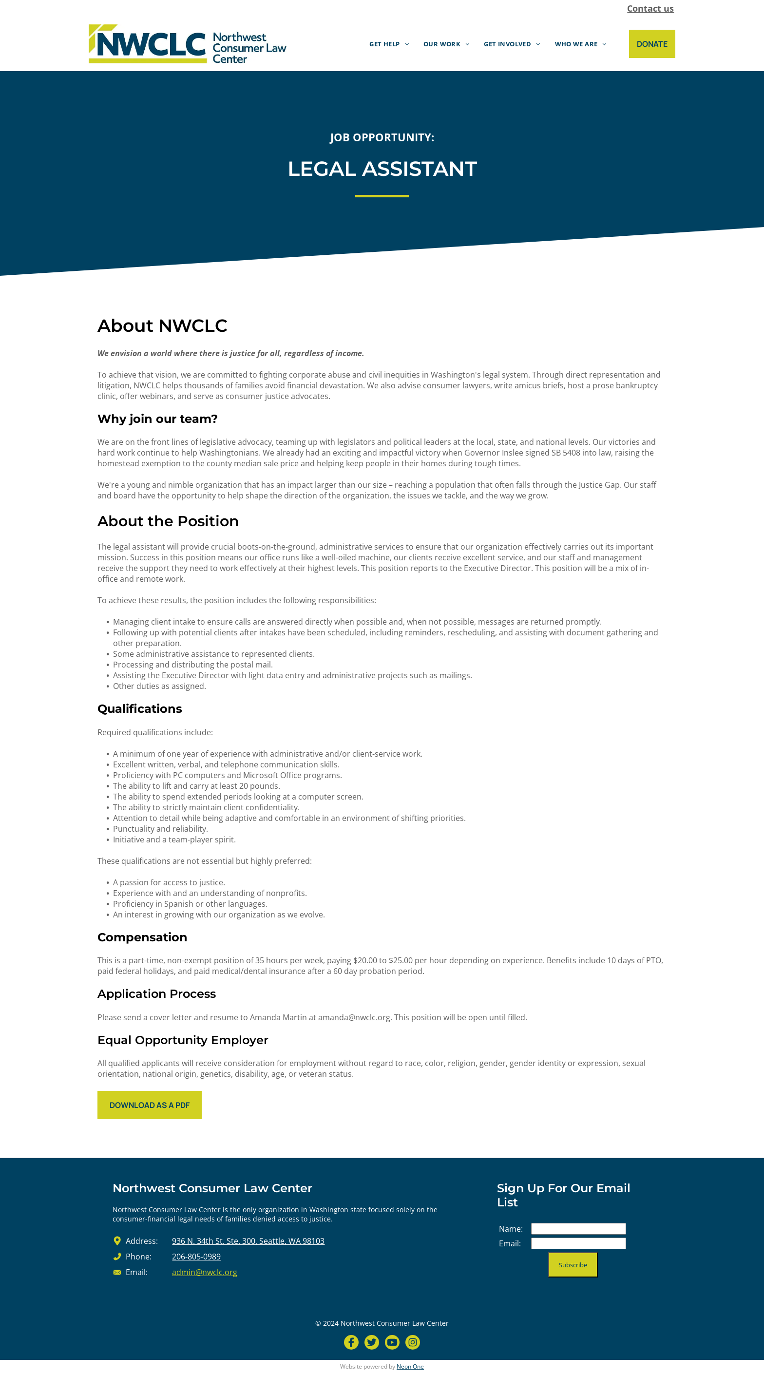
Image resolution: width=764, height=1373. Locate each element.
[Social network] (351, 1343)
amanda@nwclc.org (354, 1017)
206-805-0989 (196, 1256)
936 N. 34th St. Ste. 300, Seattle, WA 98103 (248, 1241)
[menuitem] (389, 44)
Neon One (410, 1366)
